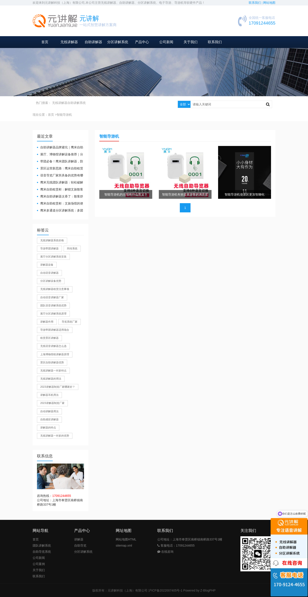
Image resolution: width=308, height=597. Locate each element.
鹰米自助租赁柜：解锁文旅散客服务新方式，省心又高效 (60, 190)
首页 (44, 42)
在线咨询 (165, 551)
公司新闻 (166, 42)
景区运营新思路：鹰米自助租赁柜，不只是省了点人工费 (60, 169)
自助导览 (80, 545)
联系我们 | (256, 2)
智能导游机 (64, 114)
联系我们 (215, 42)
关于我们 (191, 42)
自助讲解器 (93, 42)
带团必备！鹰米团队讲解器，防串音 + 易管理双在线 (60, 162)
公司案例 (39, 564)
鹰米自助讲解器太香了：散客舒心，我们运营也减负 (60, 197)
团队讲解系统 (42, 545)
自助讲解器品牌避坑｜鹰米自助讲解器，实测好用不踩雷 (60, 148)
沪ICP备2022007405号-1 (165, 590)
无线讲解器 (69, 42)
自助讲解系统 (76, 103)
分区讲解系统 (117, 42)
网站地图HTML (126, 539)
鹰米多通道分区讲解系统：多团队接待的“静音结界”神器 (60, 211)
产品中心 (142, 42)
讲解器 (78, 539)
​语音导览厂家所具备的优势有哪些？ (60, 176)
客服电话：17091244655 (176, 545)
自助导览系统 (42, 551)
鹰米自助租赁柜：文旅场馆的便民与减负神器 (60, 204)
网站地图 (269, 2)
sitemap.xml (124, 545)
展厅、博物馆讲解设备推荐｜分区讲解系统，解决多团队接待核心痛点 (60, 155)
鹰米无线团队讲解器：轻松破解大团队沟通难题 (60, 183)
